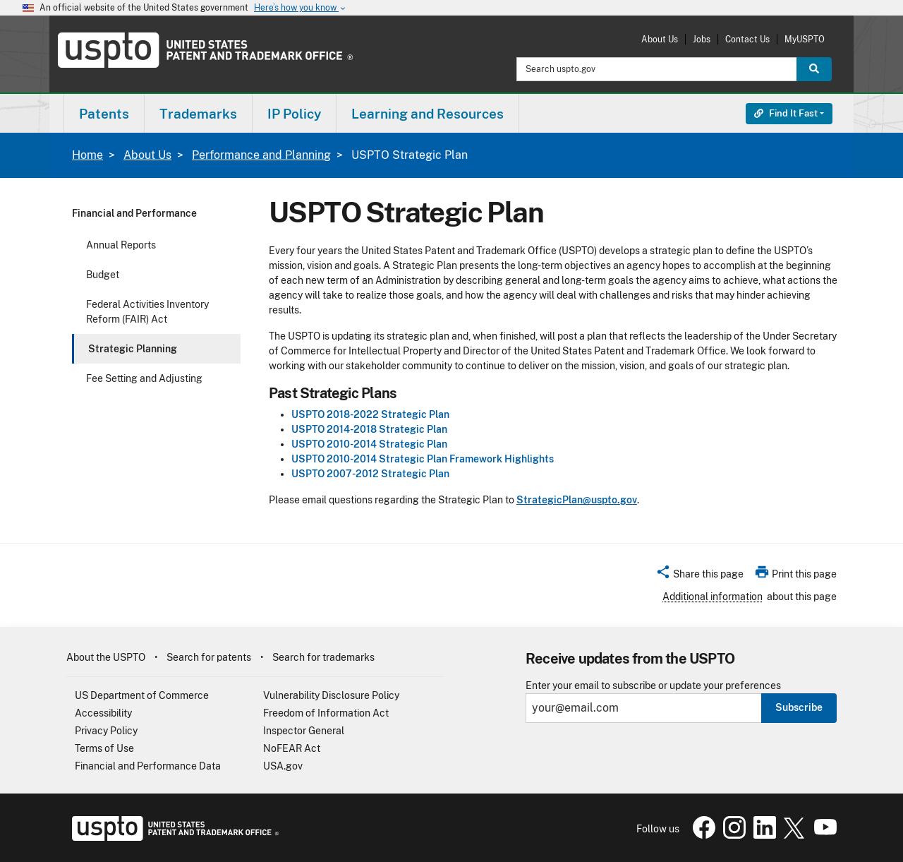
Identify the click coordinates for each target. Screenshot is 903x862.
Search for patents (208, 657)
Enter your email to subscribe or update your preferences (653, 686)
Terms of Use (104, 748)
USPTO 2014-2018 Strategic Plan (369, 429)
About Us (659, 39)
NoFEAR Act (291, 748)
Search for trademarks (323, 657)
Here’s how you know (300, 8)
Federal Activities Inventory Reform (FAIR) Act (147, 312)
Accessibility (103, 713)
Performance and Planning (261, 155)
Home (87, 155)
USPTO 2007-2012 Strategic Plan (370, 473)
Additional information (712, 596)
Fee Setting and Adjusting (144, 378)
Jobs (701, 39)
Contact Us (747, 39)
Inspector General (303, 730)
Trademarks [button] (198, 113)
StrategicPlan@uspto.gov (576, 499)
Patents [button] (104, 113)
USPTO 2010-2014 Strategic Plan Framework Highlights (422, 459)
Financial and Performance (134, 213)
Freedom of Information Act (326, 713)
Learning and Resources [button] (427, 113)
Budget (102, 274)
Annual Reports (121, 245)
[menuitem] (104, 113)
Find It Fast (786, 113)
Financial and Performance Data (148, 766)
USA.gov (283, 766)
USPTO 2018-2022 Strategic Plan (370, 414)
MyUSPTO (804, 39)
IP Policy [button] (294, 113)
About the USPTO (105, 657)
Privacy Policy (106, 730)
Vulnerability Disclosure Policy (331, 695)
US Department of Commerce (142, 695)
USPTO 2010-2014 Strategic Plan (369, 444)
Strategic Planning (132, 348)
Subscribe (799, 707)
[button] (699, 576)
